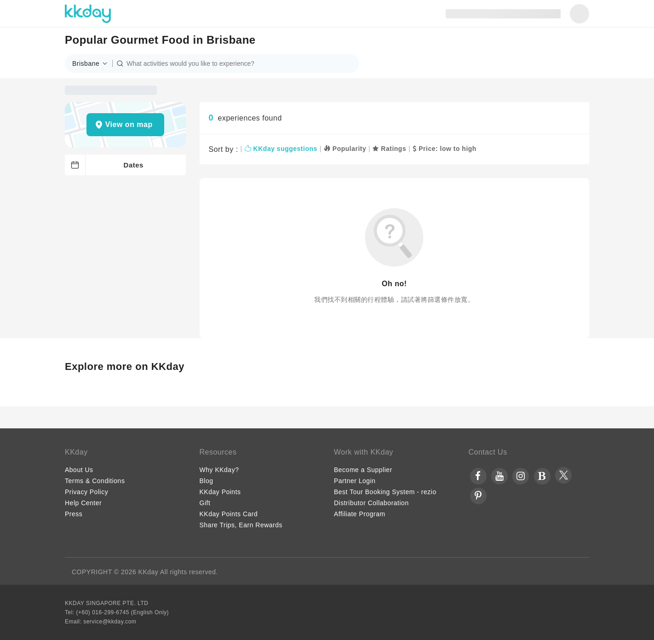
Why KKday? (219, 469)
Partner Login (355, 480)
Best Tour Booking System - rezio (385, 492)
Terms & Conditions (95, 480)
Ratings (389, 148)
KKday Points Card (229, 514)
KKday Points (220, 492)
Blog (206, 480)
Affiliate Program (359, 514)
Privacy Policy (86, 492)
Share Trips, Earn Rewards (241, 525)
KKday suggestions (281, 148)
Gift (205, 503)
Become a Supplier (363, 469)
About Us (79, 469)
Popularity (345, 148)
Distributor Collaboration (371, 503)
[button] (92, 63)
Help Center (83, 503)
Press (73, 514)
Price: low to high (444, 148)
